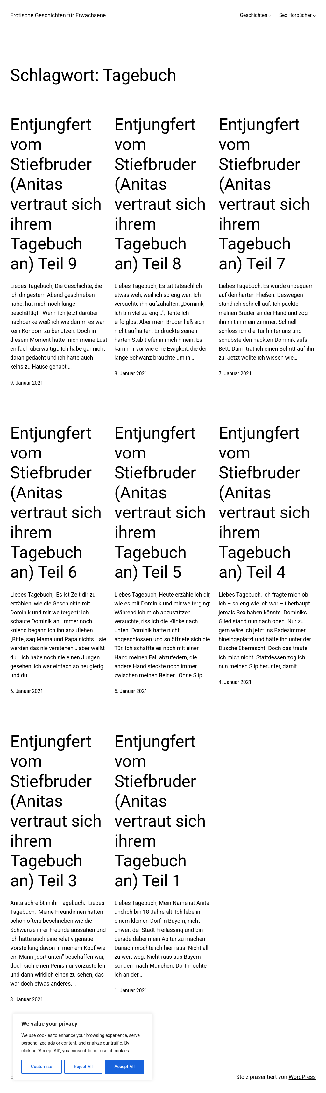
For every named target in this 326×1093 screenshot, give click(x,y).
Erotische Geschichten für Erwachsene (58, 15)
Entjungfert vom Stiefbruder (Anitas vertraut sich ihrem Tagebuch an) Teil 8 (160, 194)
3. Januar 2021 (26, 999)
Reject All (83, 1066)
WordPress (302, 1077)
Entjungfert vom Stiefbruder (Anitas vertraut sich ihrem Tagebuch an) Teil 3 (56, 811)
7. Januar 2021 (235, 374)
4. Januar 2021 (235, 682)
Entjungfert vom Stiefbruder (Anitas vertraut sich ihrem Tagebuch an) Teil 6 (56, 502)
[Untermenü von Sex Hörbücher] (314, 15)
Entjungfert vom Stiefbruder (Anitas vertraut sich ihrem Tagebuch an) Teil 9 (56, 194)
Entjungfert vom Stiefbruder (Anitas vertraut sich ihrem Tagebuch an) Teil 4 (264, 502)
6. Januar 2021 (26, 691)
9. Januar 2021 (26, 383)
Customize (41, 1066)
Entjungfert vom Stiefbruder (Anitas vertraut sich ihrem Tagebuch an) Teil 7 (264, 194)
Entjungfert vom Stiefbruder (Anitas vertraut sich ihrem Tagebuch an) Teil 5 (160, 502)
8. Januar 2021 (130, 374)
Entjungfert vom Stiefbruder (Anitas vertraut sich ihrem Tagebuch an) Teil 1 (160, 811)
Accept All (124, 1066)
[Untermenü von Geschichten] (269, 15)
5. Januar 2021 (130, 691)
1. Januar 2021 (130, 991)
